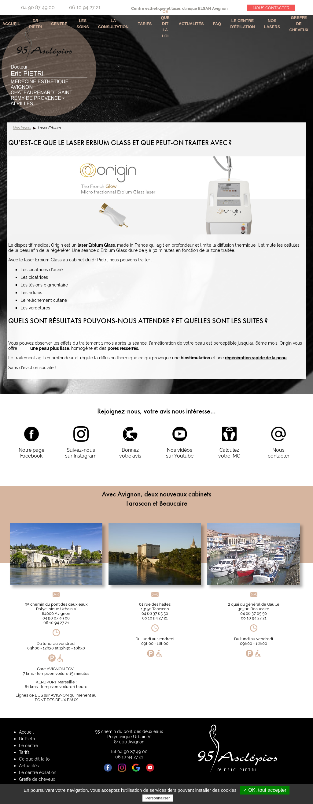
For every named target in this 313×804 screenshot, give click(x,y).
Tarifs (145, 23)
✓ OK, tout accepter (264, 790)
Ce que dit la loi (165, 23)
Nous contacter (271, 8)
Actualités (191, 23)
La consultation (113, 23)
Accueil (26, 732)
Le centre (28, 745)
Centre (59, 23)
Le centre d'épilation (242, 23)
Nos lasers (22, 127)
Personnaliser (157, 798)
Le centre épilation (37, 772)
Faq (217, 23)
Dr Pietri (35, 23)
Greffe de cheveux (298, 23)
